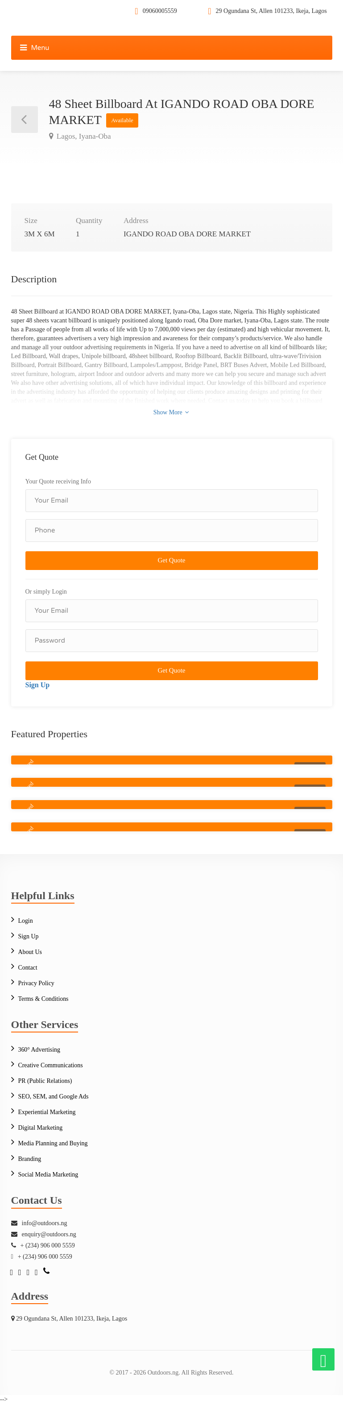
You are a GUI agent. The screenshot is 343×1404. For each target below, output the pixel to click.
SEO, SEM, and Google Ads (53, 1096)
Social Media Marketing (48, 1174)
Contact (28, 967)
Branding (29, 1159)
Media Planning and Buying (53, 1143)
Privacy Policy (36, 983)
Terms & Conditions (43, 998)
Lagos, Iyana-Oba (83, 136)
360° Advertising (39, 1049)
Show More (171, 412)
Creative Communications (51, 1065)
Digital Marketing (40, 1127)
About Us (30, 952)
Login (25, 920)
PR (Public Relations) (45, 1081)
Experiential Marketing (47, 1112)
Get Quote (171, 560)
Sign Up (37, 685)
